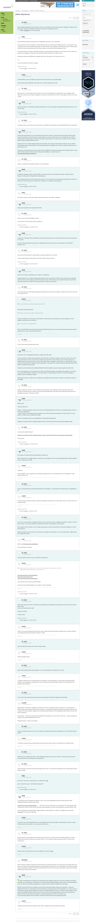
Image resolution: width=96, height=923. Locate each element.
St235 (23, 102)
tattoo (23, 192)
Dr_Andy (24, 22)
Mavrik (25, 620)
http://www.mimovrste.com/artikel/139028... (27, 805)
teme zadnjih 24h (6, 20)
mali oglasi (4, 19)
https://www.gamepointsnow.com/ (25, 576)
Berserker (25, 859)
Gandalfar (26, 30)
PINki (23, 36)
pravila (4, 31)
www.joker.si (20, 812)
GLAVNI (24, 702)
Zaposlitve (3, 25)
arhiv (3, 14)
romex (23, 74)
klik (37, 63)
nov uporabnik (85, 30)
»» (77, 17)
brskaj (3, 27)
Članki (2, 23)
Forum (2, 17)
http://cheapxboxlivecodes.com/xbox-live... (27, 153)
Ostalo (2, 29)
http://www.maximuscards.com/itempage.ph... (28, 578)
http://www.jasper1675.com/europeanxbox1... (28, 575)
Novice (2, 13)
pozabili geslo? (85, 32)
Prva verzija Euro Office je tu (26, 0)
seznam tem (85, 44)
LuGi (23, 539)
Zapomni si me (86, 20)
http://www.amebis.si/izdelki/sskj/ (30, 544)
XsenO (24, 299)
